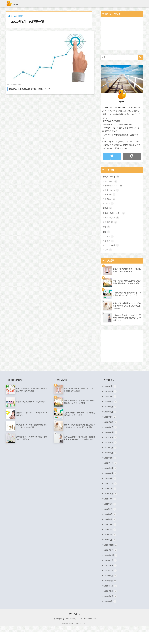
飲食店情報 (111, 222)
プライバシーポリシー (87, 625)
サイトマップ (71, 625)
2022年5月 (110, 460)
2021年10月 (110, 497)
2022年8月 (110, 445)
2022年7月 (110, 450)
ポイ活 (109, 237)
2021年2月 (109, 539)
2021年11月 (110, 492)
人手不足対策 (112, 218)
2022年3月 (110, 471)
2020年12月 (110, 550)
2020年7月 (110, 576)
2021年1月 (109, 544)
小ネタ (109, 203)
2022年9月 (110, 439)
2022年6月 (110, 455)
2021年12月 (110, 487)
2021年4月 (110, 529)
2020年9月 (110, 565)
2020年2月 (110, 602)
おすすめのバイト (113, 186)
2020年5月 (110, 586)
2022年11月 (110, 429)
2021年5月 (109, 523)
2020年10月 (110, 560)
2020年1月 (110, 607)
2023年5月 (110, 397)
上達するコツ (112, 190)
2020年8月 (110, 571)
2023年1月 (109, 418)
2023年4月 (110, 403)
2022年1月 (109, 481)
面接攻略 (110, 194)
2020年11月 (110, 555)
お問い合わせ (59, 625)
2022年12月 (110, 423)
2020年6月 (110, 581)
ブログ (109, 241)
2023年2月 (110, 413)
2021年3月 (109, 534)
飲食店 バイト (111, 177)
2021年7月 (109, 513)
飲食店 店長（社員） (114, 213)
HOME (74, 620)
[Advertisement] (122, 33)
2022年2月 (110, 476)
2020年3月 (110, 597)
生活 (106, 232)
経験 (108, 250)
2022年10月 (110, 434)
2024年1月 (110, 387)
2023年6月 (110, 392)
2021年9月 (110, 502)
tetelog (15, 3)
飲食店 (107, 208)
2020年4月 (110, 592)
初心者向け (111, 181)
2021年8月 (110, 508)
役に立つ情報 (112, 246)
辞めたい (110, 199)
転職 (106, 227)
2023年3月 (110, 408)
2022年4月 (110, 466)
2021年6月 (110, 518)
